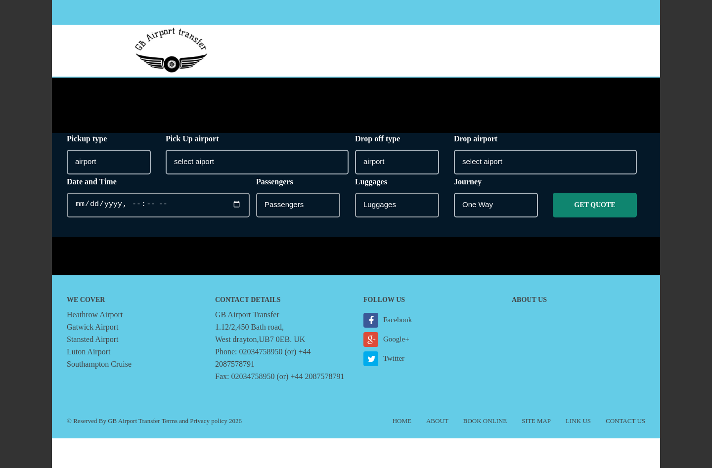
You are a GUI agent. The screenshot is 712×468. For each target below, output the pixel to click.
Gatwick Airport (92, 327)
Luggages (371, 181)
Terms (170, 421)
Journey (468, 181)
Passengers (274, 181)
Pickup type (87, 138)
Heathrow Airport (95, 314)
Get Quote (594, 205)
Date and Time (92, 181)
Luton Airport (88, 351)
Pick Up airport (192, 138)
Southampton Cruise (99, 364)
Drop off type (377, 138)
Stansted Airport (92, 339)
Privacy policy (208, 421)
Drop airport (475, 138)
